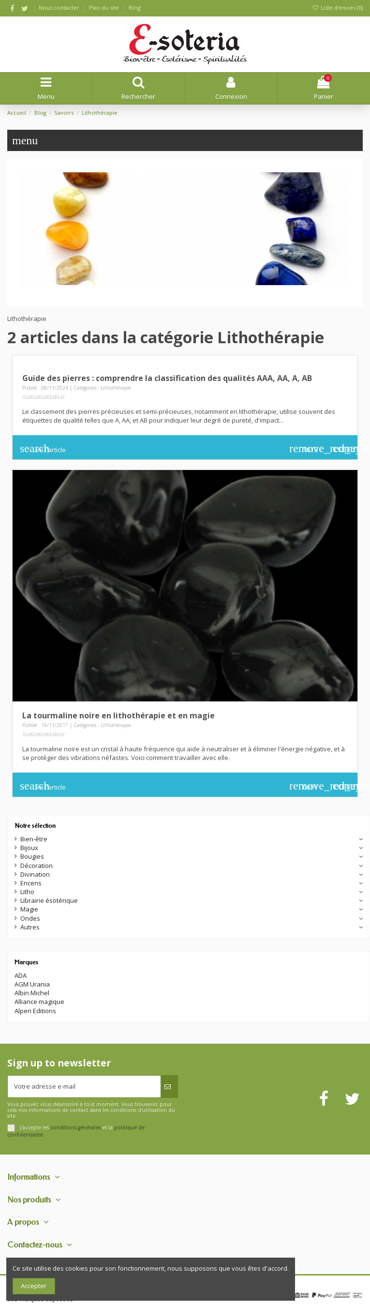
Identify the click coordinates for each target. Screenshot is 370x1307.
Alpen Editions (35, 1010)
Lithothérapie (116, 387)
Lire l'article (43, 448)
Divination (35, 874)
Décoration (36, 865)
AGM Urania (32, 984)
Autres (30, 927)
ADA (21, 975)
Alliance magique (39, 1001)
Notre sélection (35, 825)
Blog (135, 7)
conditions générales (75, 1127)
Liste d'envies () (337, 7)
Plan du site (104, 7)
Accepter (33, 1285)
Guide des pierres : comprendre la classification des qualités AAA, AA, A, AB (167, 378)
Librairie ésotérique (49, 900)
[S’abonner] (169, 1087)
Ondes (30, 918)
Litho (27, 891)
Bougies (32, 856)
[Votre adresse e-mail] (84, 1087)
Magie (29, 909)
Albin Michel (32, 992)
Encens (31, 883)
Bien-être (33, 839)
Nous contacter (60, 7)
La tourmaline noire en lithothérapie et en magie (118, 715)
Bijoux (29, 847)
